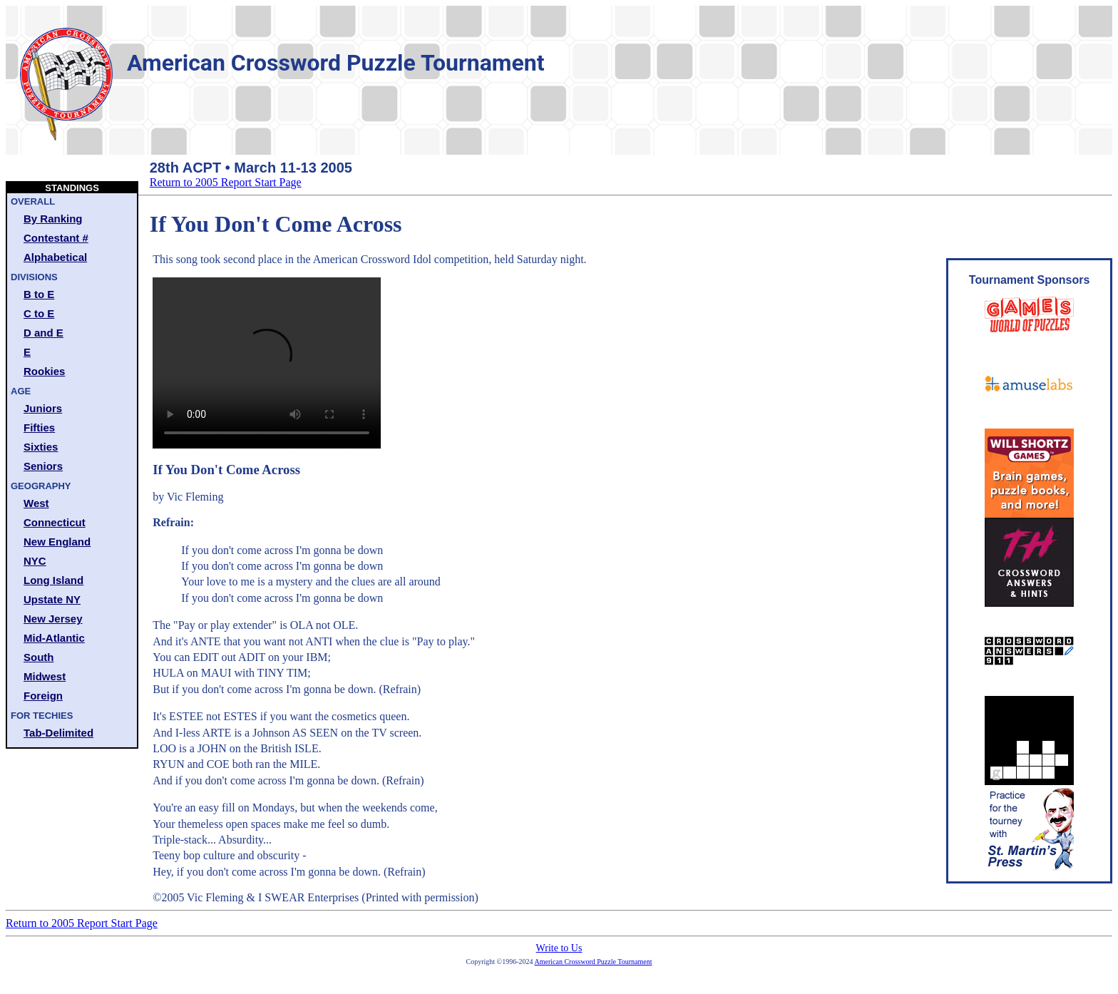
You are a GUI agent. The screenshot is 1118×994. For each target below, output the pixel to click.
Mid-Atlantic (54, 638)
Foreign (43, 696)
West (36, 503)
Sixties (41, 447)
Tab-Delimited (58, 733)
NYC (35, 561)
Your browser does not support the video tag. (267, 363)
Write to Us (559, 948)
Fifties (39, 427)
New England (57, 542)
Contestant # (56, 238)
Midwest (45, 676)
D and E (43, 333)
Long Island (53, 580)
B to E (39, 294)
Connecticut (55, 522)
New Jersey (53, 619)
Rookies (44, 371)
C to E (39, 313)
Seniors (43, 466)
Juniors (43, 408)
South (39, 657)
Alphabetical (55, 257)
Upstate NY (52, 599)
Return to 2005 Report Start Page (226, 182)
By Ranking (53, 218)
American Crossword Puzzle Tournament (593, 961)
